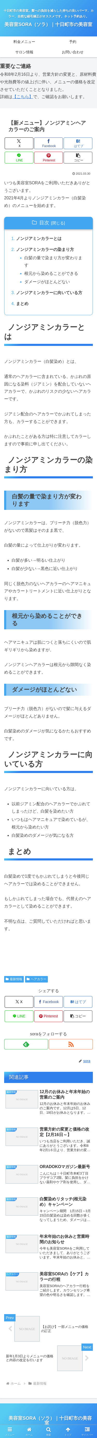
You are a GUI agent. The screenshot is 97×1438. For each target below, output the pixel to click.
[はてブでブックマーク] (78, 143)
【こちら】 (22, 96)
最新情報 (14, 979)
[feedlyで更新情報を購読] (26, 1044)
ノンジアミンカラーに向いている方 (49, 292)
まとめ (22, 303)
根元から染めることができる (51, 273)
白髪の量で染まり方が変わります (53, 262)
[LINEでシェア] (19, 157)
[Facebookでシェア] (48, 143)
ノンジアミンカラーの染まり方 (45, 249)
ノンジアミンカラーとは (39, 238)
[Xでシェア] (19, 143)
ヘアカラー (36, 979)
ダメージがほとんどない (47, 282)
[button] (78, 157)
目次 (44, 222)
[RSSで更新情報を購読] (71, 1044)
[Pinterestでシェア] (48, 157)
